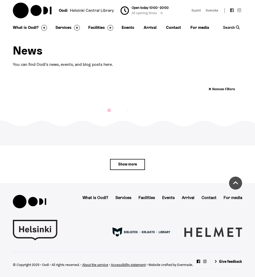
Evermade (184, 265)
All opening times (147, 13)
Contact (173, 27)
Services (63, 27)
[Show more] (127, 164)
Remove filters (223, 89)
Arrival (150, 27)
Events (128, 27)
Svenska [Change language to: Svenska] (212, 10)
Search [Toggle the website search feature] (231, 27)
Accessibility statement (128, 265)
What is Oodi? (26, 27)
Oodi (32, 10)
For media (199, 27)
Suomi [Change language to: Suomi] (196, 10)
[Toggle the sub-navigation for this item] (43, 28)
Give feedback (230, 261)
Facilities (96, 27)
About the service (95, 265)
